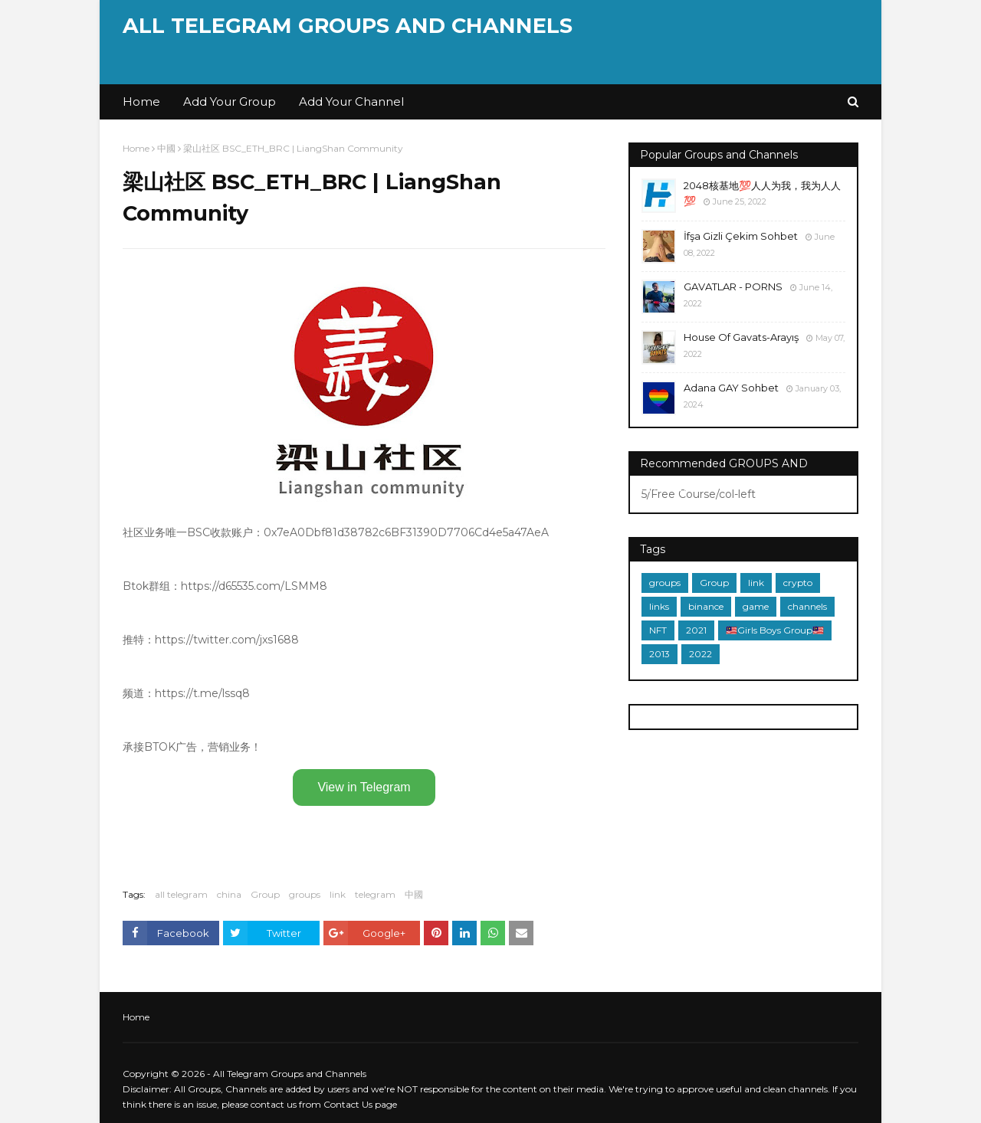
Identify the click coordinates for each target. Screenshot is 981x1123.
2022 (700, 654)
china (229, 894)
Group (265, 894)
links (659, 606)
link (338, 894)
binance (705, 606)
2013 (659, 654)
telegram (375, 894)
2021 (696, 630)
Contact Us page (360, 1104)
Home (136, 148)
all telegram (181, 894)
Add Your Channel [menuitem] (351, 101)
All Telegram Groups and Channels (348, 25)
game (756, 606)
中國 (166, 148)
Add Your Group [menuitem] (229, 101)
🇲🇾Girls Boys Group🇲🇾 (775, 630)
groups (304, 894)
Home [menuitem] (141, 101)
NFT (658, 630)
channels (807, 606)
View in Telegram (363, 787)
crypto (797, 582)
